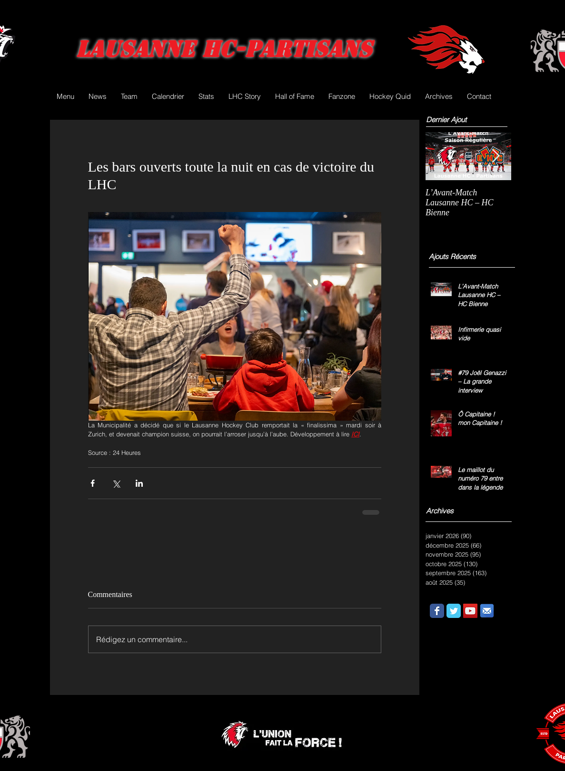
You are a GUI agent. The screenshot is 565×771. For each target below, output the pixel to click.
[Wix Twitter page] (453, 611)
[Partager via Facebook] (92, 483)
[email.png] (487, 611)
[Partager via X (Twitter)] (115, 483)
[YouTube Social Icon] (470, 611)
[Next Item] (496, 156)
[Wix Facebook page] (437, 611)
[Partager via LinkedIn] (139, 483)
